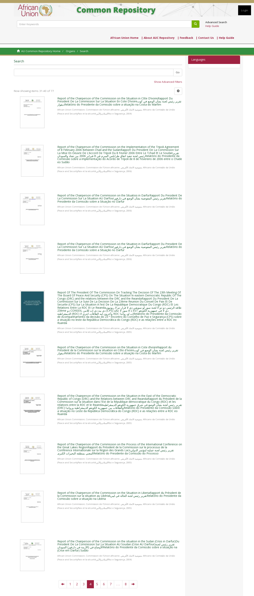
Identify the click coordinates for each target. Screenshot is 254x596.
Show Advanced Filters (168, 82)
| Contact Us (205, 38)
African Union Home (124, 38)
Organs (70, 51)
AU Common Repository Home (41, 51)
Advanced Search (216, 22)
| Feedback (185, 38)
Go (178, 72)
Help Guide (212, 26)
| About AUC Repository (158, 38)
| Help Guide (225, 38)
